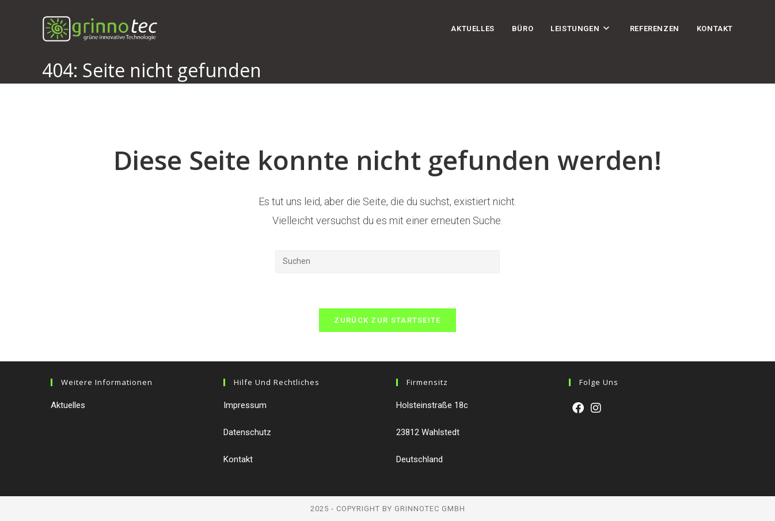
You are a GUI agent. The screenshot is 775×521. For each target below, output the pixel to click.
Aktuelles (68, 405)
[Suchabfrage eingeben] (387, 261)
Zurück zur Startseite (387, 320)
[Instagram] (596, 408)
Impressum (245, 405)
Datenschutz (247, 432)
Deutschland (419, 459)
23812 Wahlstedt (427, 432)
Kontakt (238, 459)
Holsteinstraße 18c (432, 405)
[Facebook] (578, 408)
